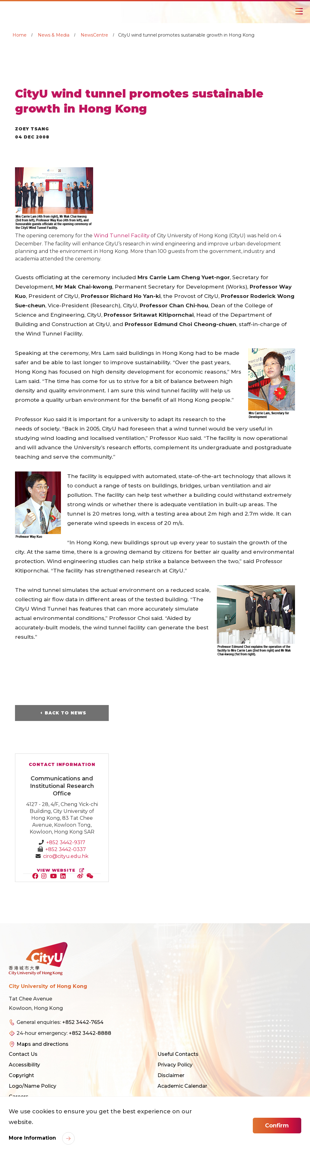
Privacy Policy (175, 1065)
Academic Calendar (182, 1086)
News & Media (53, 35)
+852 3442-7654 (82, 1022)
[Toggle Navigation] (299, 11)
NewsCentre (94, 35)
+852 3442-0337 (65, 849)
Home (19, 35)
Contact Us (23, 1054)
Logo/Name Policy (32, 1086)
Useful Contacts (178, 1054)
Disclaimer (171, 1075)
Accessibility (24, 1065)
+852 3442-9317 (65, 842)
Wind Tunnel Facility (121, 235)
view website (62, 870)
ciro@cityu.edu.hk (65, 856)
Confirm (277, 1125)
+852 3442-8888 (90, 1033)
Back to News (65, 712)
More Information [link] (33, 1138)
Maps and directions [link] (42, 1044)
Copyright (21, 1075)
